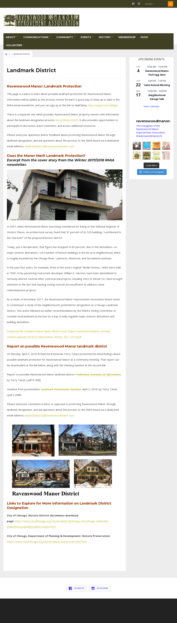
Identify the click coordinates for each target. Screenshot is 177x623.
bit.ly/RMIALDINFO (67, 120)
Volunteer (14, 45)
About (10, 37)
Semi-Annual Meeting (157, 85)
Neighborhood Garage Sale (156, 97)
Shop (144, 37)
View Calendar (151, 106)
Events (86, 37)
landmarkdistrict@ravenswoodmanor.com (49, 146)
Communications (36, 37)
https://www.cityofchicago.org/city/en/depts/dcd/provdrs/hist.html (47, 541)
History (105, 37)
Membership (127, 37)
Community (64, 37)
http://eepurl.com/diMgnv (103, 105)
